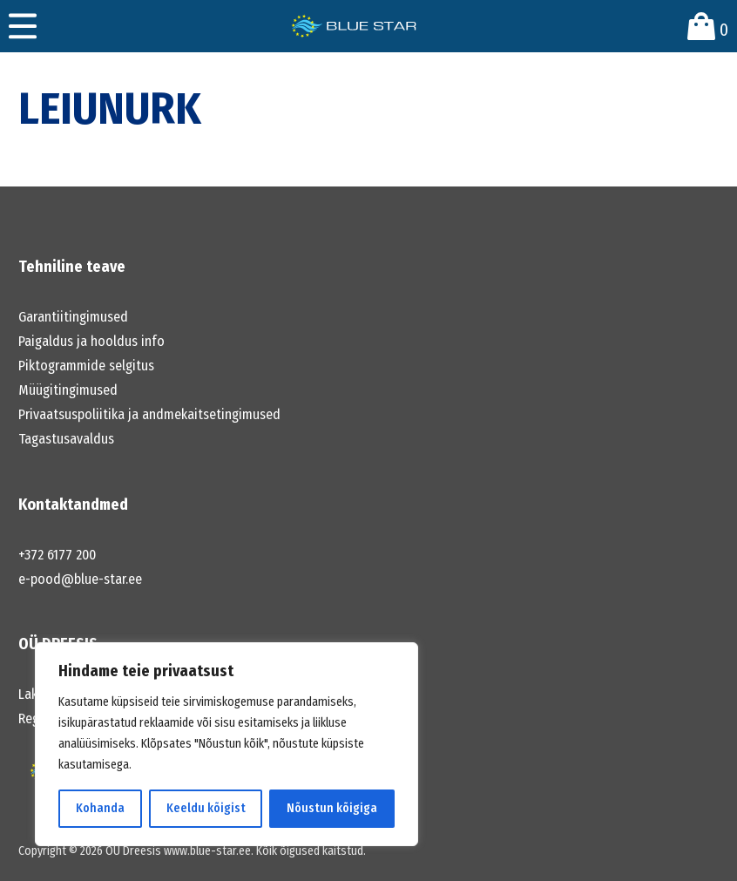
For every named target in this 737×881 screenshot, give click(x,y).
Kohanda (100, 808)
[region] (226, 744)
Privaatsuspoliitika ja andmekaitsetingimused (149, 414)
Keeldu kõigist (206, 808)
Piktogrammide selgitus (86, 365)
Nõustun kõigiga (332, 808)
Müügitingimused (68, 390)
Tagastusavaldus (66, 438)
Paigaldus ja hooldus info (91, 341)
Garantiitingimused (73, 316)
